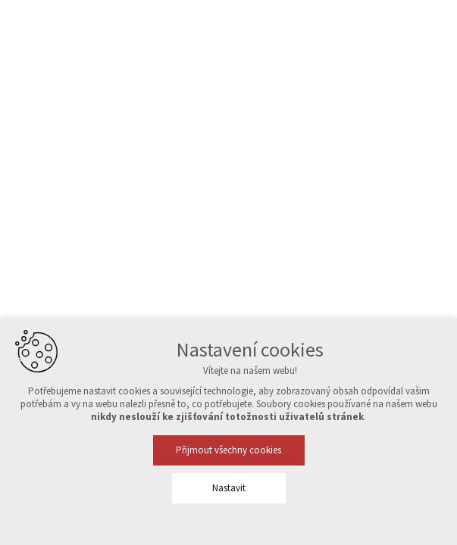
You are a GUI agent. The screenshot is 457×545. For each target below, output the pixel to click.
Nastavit (229, 487)
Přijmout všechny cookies (228, 450)
